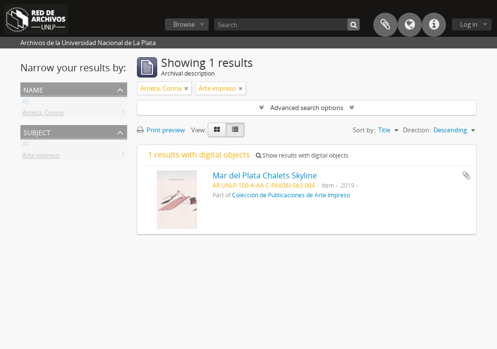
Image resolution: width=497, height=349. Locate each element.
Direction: (417, 130)
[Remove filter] (186, 88)
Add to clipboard (466, 175)
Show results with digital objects (302, 155)
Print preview (161, 130)
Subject (36, 131)
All (25, 102)
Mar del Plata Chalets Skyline (265, 175)
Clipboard (385, 25)
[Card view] (217, 130)
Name (33, 88)
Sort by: (364, 130)
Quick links (434, 25)
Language (410, 25)
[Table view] (235, 130)
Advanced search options (307, 107)
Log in (469, 24)
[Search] (287, 24)
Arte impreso (41, 157)
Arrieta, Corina (43, 114)
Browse (184, 24)
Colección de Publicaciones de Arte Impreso (291, 195)
